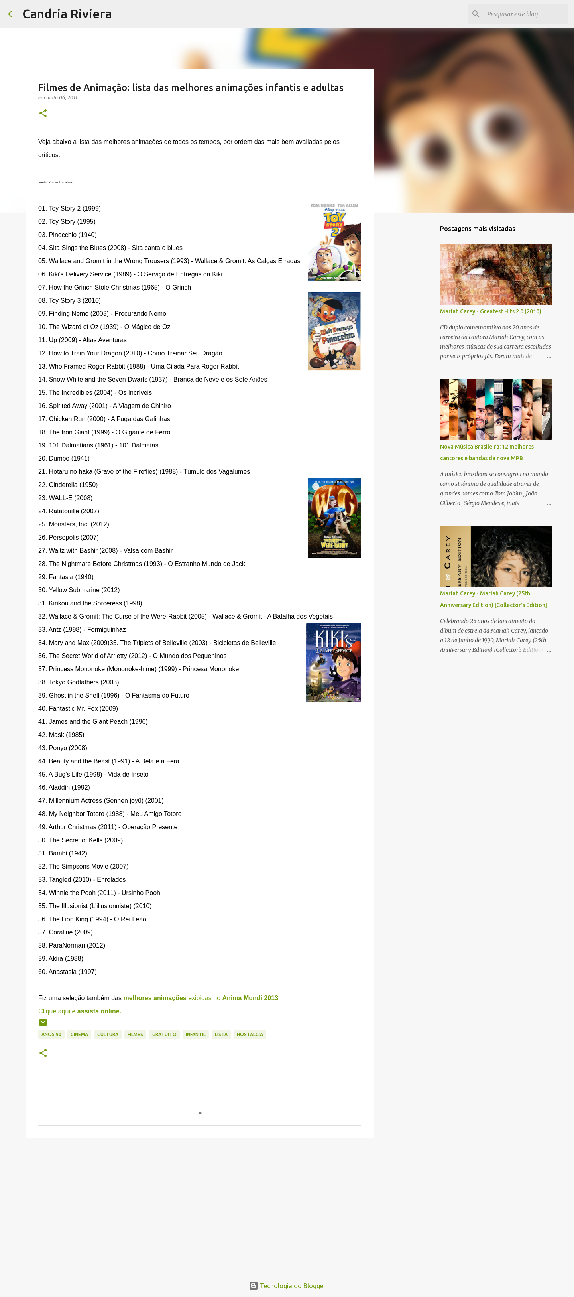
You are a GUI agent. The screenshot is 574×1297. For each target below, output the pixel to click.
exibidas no (200, 998)
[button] (43, 113)
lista (221, 1034)
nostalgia (250, 1034)
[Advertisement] (199, 1206)
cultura (107, 1034)
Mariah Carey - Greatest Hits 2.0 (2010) (490, 311)
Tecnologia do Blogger (287, 1285)
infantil (196, 1034)
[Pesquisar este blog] (526, 14)
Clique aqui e (79, 1011)
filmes (135, 1034)
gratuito (164, 1034)
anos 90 (51, 1034)
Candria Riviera (67, 13)
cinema (79, 1034)
